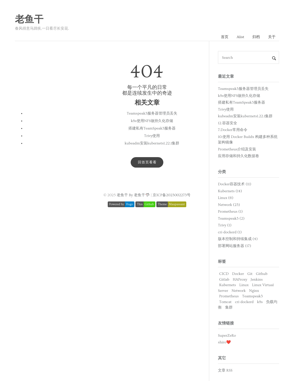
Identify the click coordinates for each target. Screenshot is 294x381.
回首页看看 (147, 162)
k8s (260, 302)
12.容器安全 (227, 123)
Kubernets (227, 285)
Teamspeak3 (252, 296)
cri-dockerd (244, 302)
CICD (224, 274)
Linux (244, 285)
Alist (240, 37)
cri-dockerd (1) (230, 232)
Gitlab (224, 279)
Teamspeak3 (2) (231, 218)
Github (261, 274)
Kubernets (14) (230, 191)
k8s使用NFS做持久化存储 (152, 121)
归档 (256, 37)
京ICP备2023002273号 (172, 195)
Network (239, 291)
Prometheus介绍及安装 (237, 149)
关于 (272, 37)
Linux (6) (225, 198)
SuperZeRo (227, 335)
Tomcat (225, 302)
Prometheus (229, 296)
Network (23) (229, 205)
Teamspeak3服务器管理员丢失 (152, 113)
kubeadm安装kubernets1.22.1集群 (152, 143)
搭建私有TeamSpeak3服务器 (152, 128)
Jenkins (257, 279)
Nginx (254, 291)
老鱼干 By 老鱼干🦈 (133, 195)
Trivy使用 (152, 136)
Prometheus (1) (230, 211)
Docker (238, 274)
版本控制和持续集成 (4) (238, 239)
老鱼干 (29, 19)
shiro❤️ (224, 342)
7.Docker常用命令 (232, 130)
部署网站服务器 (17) (234, 246)
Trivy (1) (224, 225)
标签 (222, 261)
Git (249, 274)
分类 (222, 172)
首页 (224, 37)
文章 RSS (225, 370)
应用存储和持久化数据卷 (238, 156)
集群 (229, 307)
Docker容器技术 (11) (234, 184)
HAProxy (240, 279)
